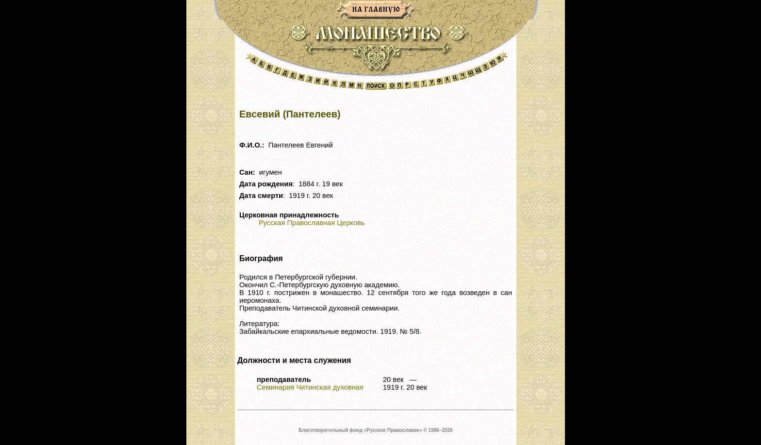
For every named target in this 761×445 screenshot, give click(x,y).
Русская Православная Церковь (311, 223)
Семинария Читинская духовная (310, 387)
